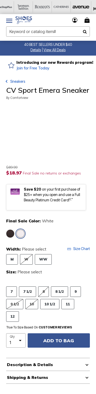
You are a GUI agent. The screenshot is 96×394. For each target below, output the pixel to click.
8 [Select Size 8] (43, 291)
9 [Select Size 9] (75, 291)
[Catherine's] (66, 7)
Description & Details (30, 364)
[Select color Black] (10, 234)
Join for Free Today (32, 68)
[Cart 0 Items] (88, 20)
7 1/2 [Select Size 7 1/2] (27, 291)
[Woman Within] (28, 7)
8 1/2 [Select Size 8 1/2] (59, 291)
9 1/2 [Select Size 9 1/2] (14, 304)
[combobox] (48, 31)
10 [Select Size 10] (32, 304)
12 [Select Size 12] (12, 316)
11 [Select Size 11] (68, 304)
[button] (35, 50)
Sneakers (17, 81)
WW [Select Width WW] (43, 259)
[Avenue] (85, 7)
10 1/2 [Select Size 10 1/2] (50, 304)
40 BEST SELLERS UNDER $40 (48, 44)
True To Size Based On (39, 327)
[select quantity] (16, 340)
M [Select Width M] (12, 259)
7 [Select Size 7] (11, 291)
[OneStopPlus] (9, 7)
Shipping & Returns (27, 377)
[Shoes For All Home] (23, 20)
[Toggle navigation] (9, 20)
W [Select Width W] (26, 259)
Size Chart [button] (78, 248)
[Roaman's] (47, 7)
